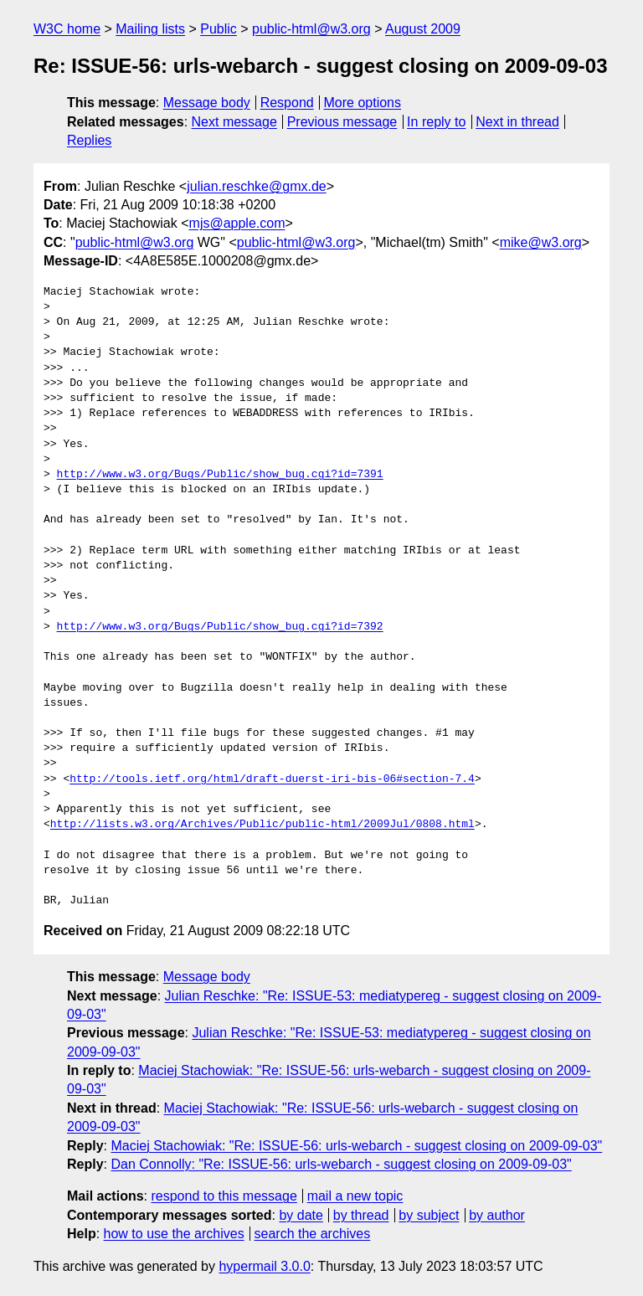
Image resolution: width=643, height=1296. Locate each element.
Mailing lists (150, 29)
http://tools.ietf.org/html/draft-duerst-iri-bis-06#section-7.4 (272, 779)
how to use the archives (174, 1234)
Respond (287, 102)
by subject (429, 1215)
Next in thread (517, 122)
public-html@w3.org (311, 29)
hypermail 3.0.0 (264, 1266)
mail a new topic (355, 1196)
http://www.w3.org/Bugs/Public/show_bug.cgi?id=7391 (220, 474)
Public (218, 29)
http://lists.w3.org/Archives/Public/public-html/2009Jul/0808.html (262, 824)
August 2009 (422, 29)
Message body (206, 102)
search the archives (313, 1234)
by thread (361, 1215)
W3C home (66, 29)
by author (497, 1215)
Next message (234, 122)
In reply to (436, 122)
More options (363, 102)
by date (300, 1215)
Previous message (342, 122)
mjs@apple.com (237, 223)
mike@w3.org (541, 242)
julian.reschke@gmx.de (257, 186)
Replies (89, 140)
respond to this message (223, 1196)
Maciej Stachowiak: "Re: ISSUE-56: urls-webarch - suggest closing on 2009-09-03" (356, 1146)
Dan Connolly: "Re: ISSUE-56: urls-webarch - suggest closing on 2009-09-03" (341, 1164)
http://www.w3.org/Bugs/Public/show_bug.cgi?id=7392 (220, 627)
